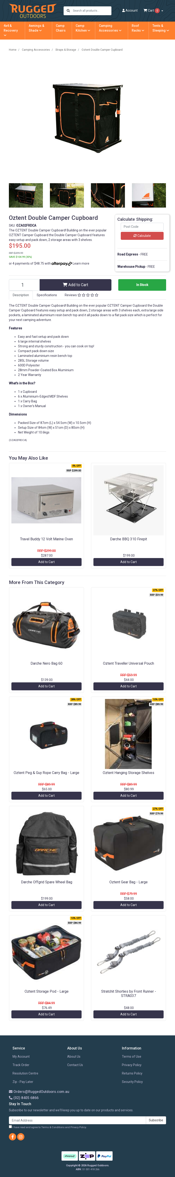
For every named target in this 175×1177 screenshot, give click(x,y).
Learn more (81, 263)
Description (21, 295)
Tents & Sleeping (160, 28)
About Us (73, 1056)
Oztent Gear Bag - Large (128, 882)
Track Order (21, 1065)
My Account (21, 1056)
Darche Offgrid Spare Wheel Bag (46, 882)
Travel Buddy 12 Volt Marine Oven (46, 539)
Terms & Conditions (52, 1127)
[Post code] (142, 227)
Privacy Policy (132, 1065)
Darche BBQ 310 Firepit (128, 539)
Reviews (81, 295)
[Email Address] (77, 1120)
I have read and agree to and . (48, 1127)
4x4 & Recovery (11, 30)
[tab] (21, 295)
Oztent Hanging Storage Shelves (128, 773)
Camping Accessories (110, 28)
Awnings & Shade (36, 28)
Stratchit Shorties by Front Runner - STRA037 (128, 993)
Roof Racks (138, 28)
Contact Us (75, 1065)
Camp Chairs (61, 28)
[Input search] (92, 11)
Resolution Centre (25, 1073)
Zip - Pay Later (23, 1082)
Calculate (142, 236)
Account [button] (130, 10)
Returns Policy (132, 1073)
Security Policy (132, 1082)
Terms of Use (131, 1056)
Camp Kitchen (83, 28)
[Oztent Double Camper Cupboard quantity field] (24, 285)
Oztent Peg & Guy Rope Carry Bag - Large (46, 773)
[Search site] (68, 11)
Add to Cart (75, 285)
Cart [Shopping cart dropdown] (152, 10)
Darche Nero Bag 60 (46, 663)
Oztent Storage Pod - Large (47, 991)
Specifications (47, 295)
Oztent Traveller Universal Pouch (128, 663)
